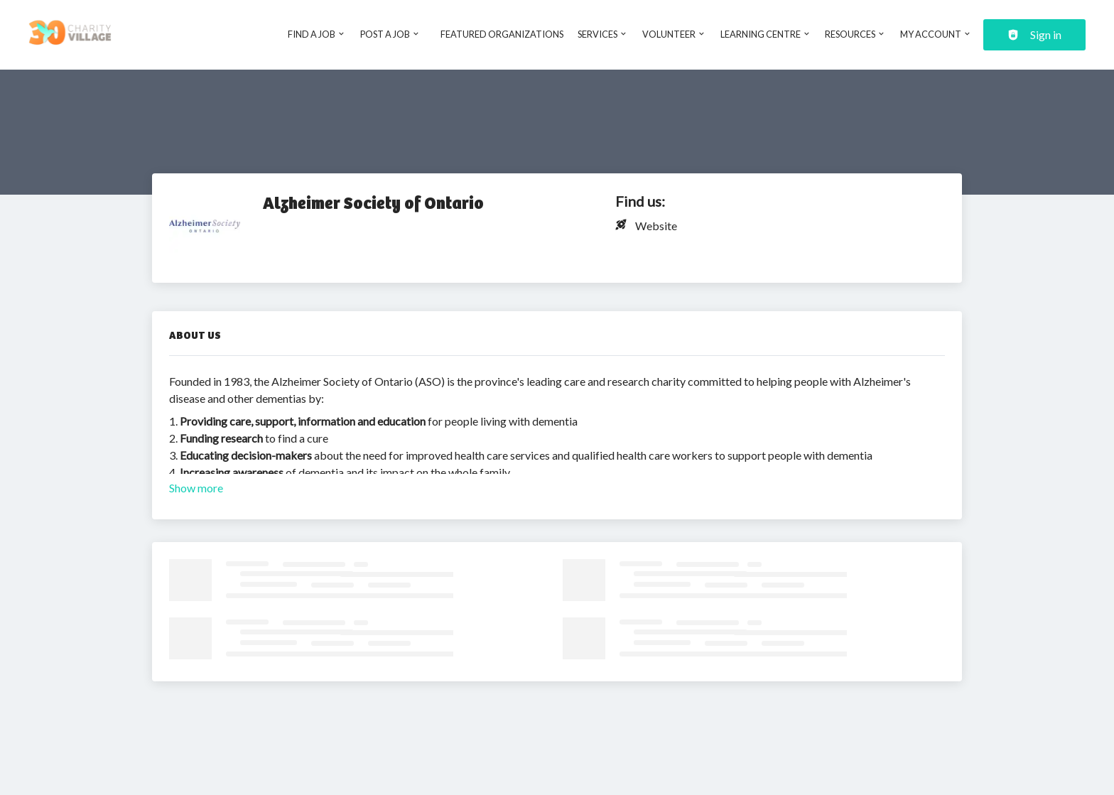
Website (656, 225)
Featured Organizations (501, 34)
